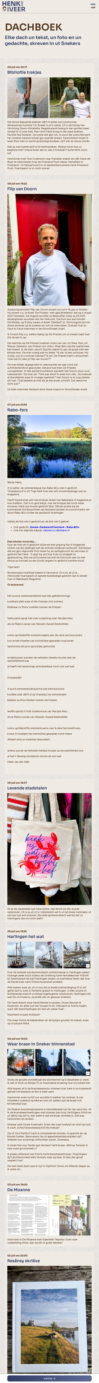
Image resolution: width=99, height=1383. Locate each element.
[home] (13, 6)
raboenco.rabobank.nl (56, 530)
